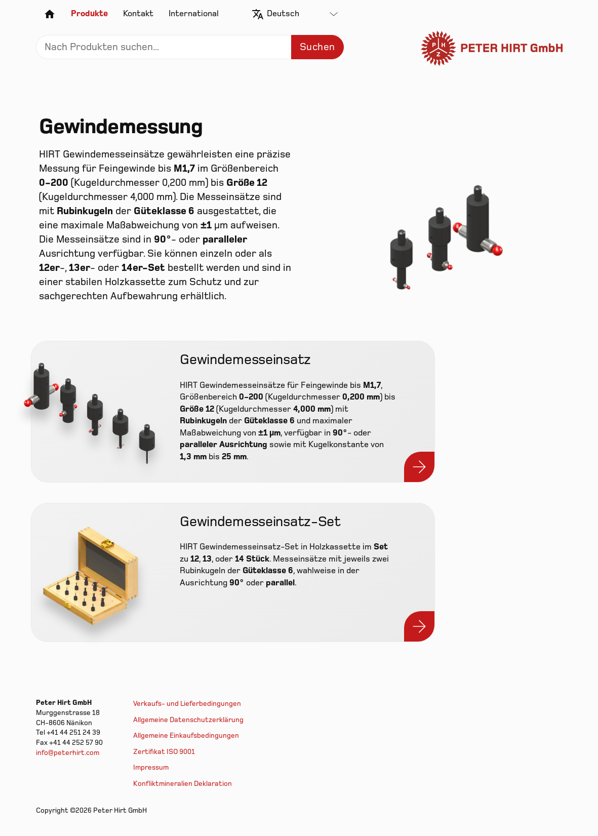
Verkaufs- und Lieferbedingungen (187, 703)
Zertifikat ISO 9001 (164, 751)
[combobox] (302, 14)
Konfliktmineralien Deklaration (182, 783)
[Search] (190, 47)
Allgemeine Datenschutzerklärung (188, 719)
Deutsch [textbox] (283, 14)
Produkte (89, 14)
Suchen (317, 47)
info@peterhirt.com (67, 752)
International (194, 14)
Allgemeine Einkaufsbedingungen (186, 735)
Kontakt (138, 14)
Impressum (151, 767)
